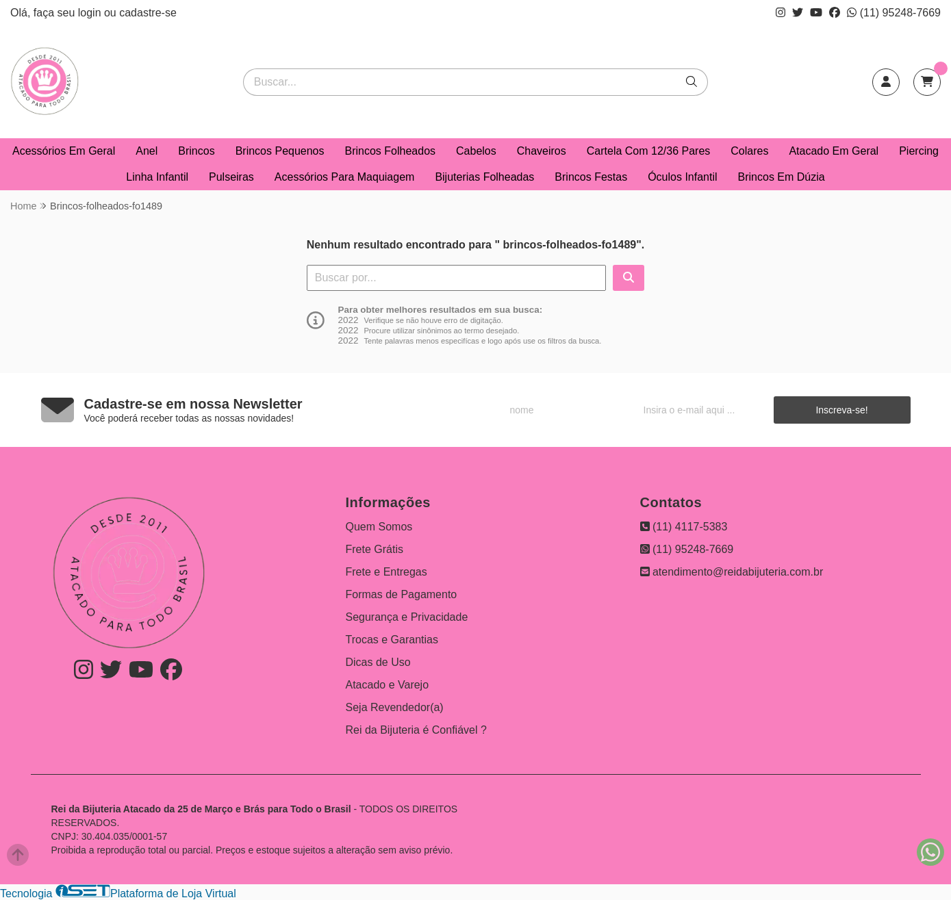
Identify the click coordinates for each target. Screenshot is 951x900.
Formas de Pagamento (401, 594)
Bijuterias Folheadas (484, 177)
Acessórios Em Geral (63, 151)
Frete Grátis (374, 549)
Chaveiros (541, 151)
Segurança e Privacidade (407, 617)
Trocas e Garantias (392, 639)
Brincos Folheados (390, 151)
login (91, 12)
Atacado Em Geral (833, 151)
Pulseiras (231, 177)
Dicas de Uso (378, 662)
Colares (749, 151)
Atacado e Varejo (387, 685)
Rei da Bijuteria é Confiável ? (416, 730)
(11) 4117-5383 (684, 526)
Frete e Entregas (386, 572)
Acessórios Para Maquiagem (345, 177)
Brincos (196, 151)
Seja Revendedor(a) (395, 707)
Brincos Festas (591, 177)
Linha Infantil (157, 177)
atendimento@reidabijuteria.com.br (732, 572)
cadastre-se (148, 12)
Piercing (919, 151)
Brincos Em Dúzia (781, 177)
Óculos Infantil (682, 177)
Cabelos (476, 151)
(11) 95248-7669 (894, 12)
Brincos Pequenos (280, 151)
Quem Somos (379, 526)
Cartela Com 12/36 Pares (649, 151)
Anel (146, 151)
